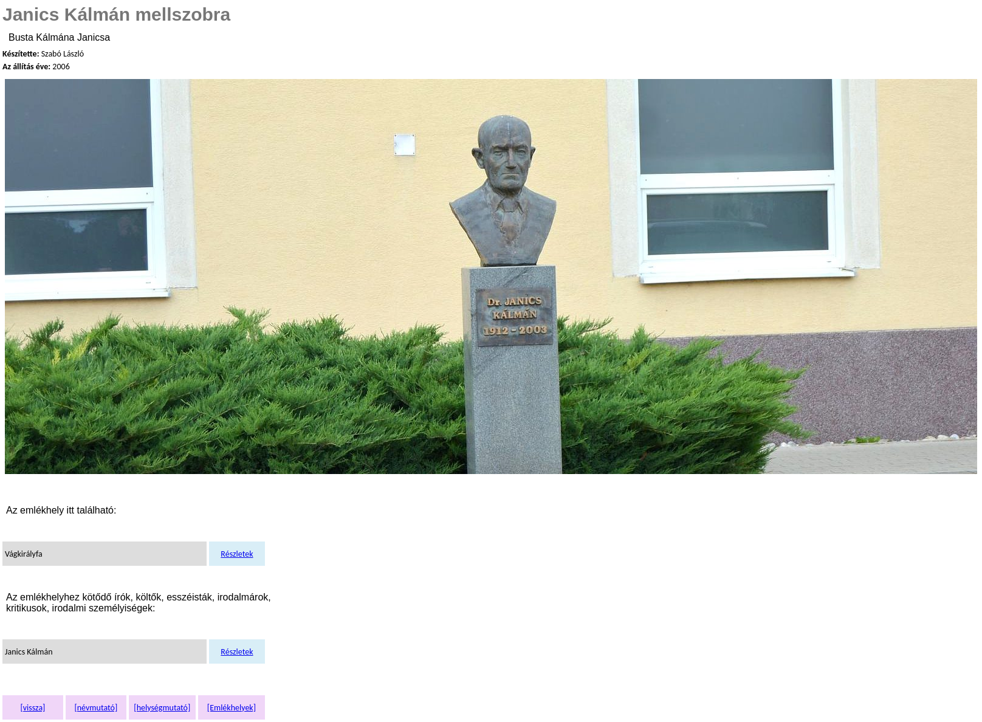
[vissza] (32, 708)
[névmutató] (95, 708)
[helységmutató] (162, 708)
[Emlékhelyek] (231, 708)
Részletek (237, 554)
